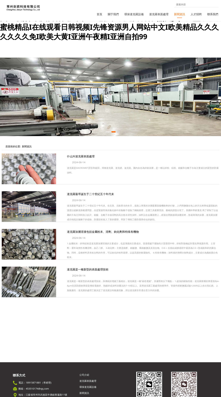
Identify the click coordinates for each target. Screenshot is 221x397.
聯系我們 (212, 14)
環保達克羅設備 (134, 14)
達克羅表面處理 (159, 14)
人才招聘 (196, 14)
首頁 (99, 14)
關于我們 (113, 14)
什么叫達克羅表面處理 (81, 163)
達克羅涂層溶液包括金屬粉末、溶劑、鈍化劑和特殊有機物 (103, 238)
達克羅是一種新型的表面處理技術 (87, 276)
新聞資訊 (179, 14)
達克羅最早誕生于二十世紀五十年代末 (90, 200)
